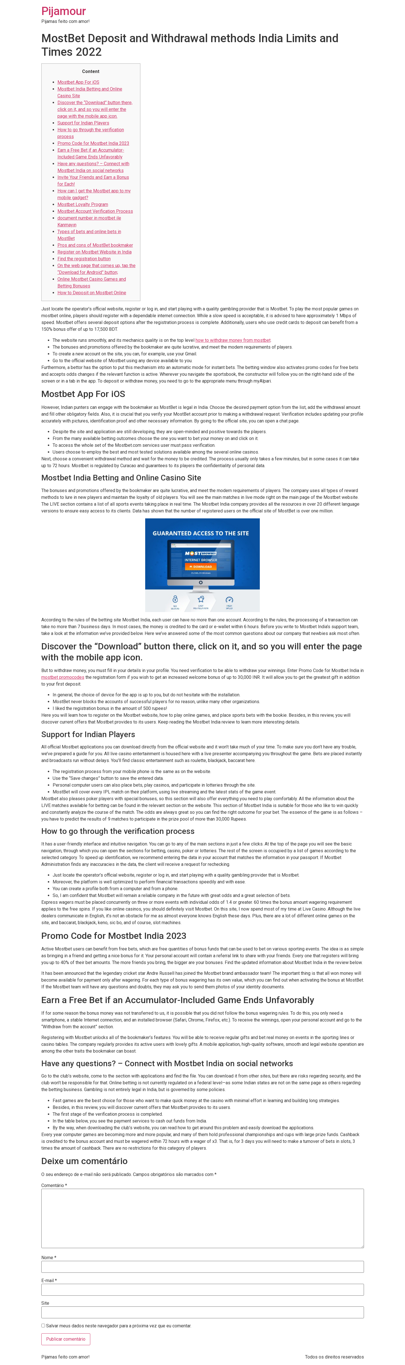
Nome (48, 1257)
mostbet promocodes (62, 677)
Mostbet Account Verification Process (95, 211)
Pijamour (63, 11)
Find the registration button (84, 258)
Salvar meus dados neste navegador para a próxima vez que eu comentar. (118, 1326)
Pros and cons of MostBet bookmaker (95, 245)
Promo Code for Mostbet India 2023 (93, 143)
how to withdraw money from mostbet (233, 340)
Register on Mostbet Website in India (94, 252)
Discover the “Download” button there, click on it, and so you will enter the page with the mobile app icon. (94, 109)
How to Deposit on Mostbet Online (91, 292)
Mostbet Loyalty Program (82, 204)
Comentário (54, 1185)
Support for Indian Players (83, 123)
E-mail (49, 1280)
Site (45, 1303)
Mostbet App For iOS (78, 82)
